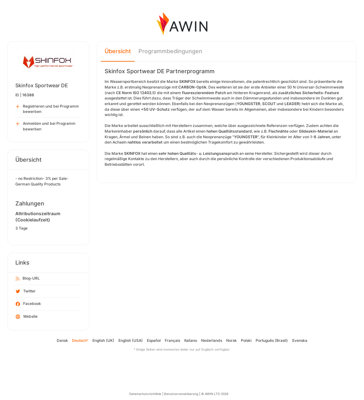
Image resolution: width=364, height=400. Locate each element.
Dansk (62, 340)
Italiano (190, 340)
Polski (246, 340)
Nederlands (211, 340)
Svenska (299, 340)
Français (172, 340)
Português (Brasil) (272, 340)
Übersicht (118, 51)
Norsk (231, 340)
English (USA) (130, 340)
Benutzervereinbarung (181, 394)
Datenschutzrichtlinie (145, 394)
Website (27, 317)
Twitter (26, 291)
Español (154, 340)
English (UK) (103, 340)
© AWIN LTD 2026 (214, 394)
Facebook (28, 304)
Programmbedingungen (170, 51)
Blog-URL (28, 279)
